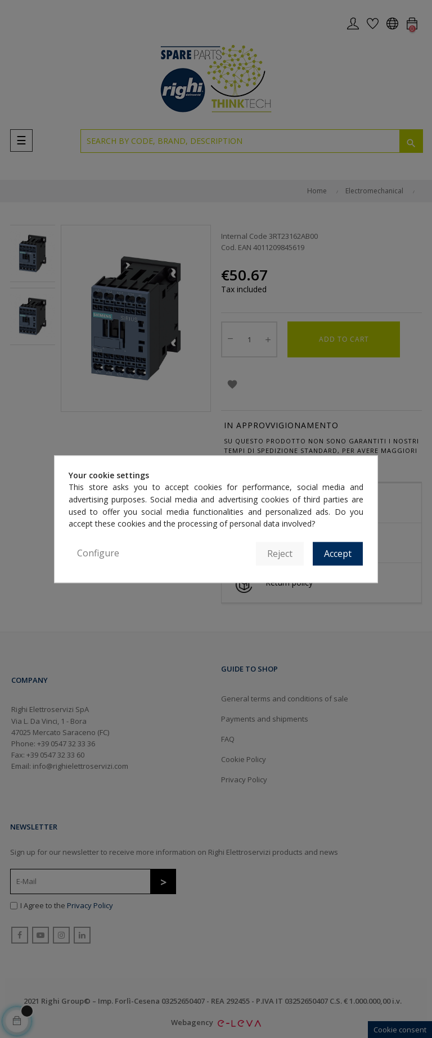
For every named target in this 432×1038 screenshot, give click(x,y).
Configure (98, 553)
